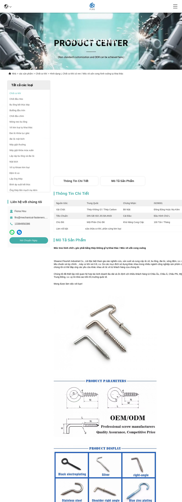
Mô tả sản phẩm (122, 181)
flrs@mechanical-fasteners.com (32, 217)
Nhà (14, 73)
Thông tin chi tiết (75, 181)
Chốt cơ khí (41, 73)
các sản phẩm (26, 73)
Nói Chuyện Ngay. (29, 240)
